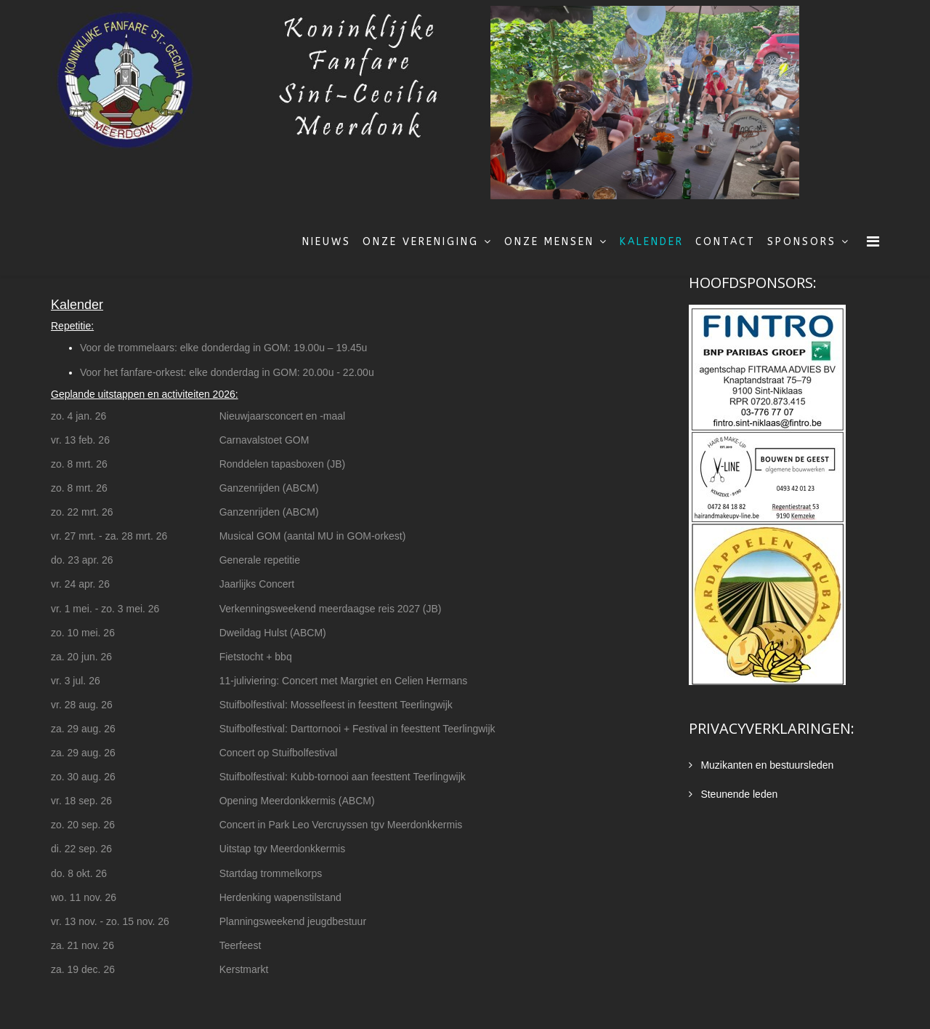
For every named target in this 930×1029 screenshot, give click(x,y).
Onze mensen (549, 242)
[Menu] (873, 241)
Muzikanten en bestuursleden (766, 765)
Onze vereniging (421, 242)
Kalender (652, 242)
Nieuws (326, 242)
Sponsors (801, 242)
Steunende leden (738, 794)
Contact (725, 242)
